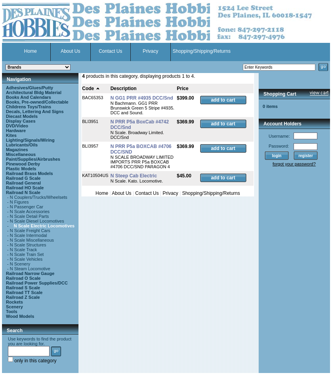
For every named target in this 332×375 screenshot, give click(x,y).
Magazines (17, 149)
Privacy (150, 51)
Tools (11, 311)
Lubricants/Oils (22, 144)
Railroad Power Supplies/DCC (37, 283)
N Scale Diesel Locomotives (37, 221)
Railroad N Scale (23, 192)
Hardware (16, 130)
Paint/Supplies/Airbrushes (33, 159)
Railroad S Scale (23, 287)
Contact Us (110, 51)
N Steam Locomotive (30, 268)
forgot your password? (294, 164)
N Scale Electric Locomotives (44, 225)
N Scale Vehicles (26, 259)
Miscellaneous (21, 154)
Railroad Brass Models (29, 173)
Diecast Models (22, 116)
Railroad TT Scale (24, 292)
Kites (11, 135)
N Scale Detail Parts (29, 216)
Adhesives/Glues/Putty (29, 87)
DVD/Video (17, 125)
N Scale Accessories (30, 211)
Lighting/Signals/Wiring (30, 140)
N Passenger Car (26, 206)
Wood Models (20, 316)
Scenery (14, 306)
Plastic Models (21, 168)
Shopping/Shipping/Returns (202, 51)
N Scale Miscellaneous (32, 240)
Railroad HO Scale (25, 187)
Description (124, 88)
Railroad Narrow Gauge (30, 273)
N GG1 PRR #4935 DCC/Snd (142, 98)
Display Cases (21, 121)
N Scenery (20, 264)
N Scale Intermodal (28, 235)
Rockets (14, 302)
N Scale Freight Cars (30, 230)
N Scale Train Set (27, 254)
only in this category (32, 360)
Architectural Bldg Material (33, 92)
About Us (70, 51)
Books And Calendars (28, 97)
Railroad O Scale (23, 278)
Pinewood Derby (23, 164)
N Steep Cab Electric (134, 176)
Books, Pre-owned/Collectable (37, 102)
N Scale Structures (28, 244)
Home (30, 51)
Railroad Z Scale (23, 297)
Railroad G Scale (23, 178)
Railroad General (23, 183)
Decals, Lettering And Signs (35, 111)
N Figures (19, 202)
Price (182, 88)
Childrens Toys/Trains (28, 106)
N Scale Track (23, 249)
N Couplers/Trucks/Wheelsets (38, 197)
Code (91, 88)
